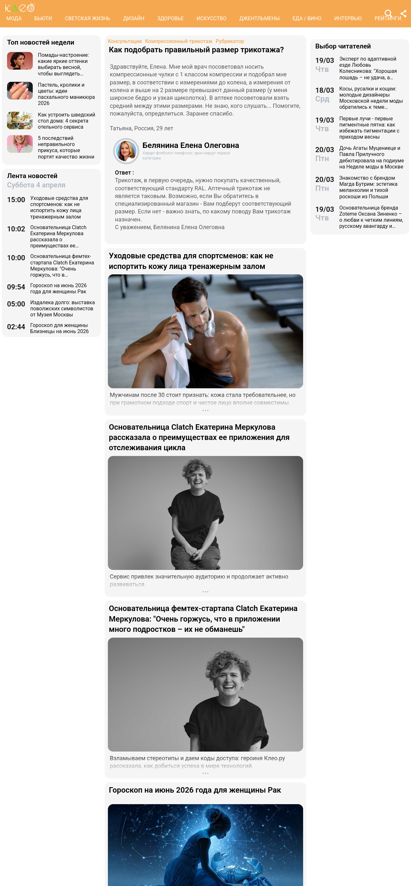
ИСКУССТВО (211, 18)
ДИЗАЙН (133, 18)
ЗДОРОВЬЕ (170, 18)
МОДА (14, 18)
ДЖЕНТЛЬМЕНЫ (259, 18)
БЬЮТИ (43, 18)
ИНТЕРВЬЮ (348, 18)
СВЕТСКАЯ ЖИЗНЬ (87, 18)
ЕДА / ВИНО (307, 18)
